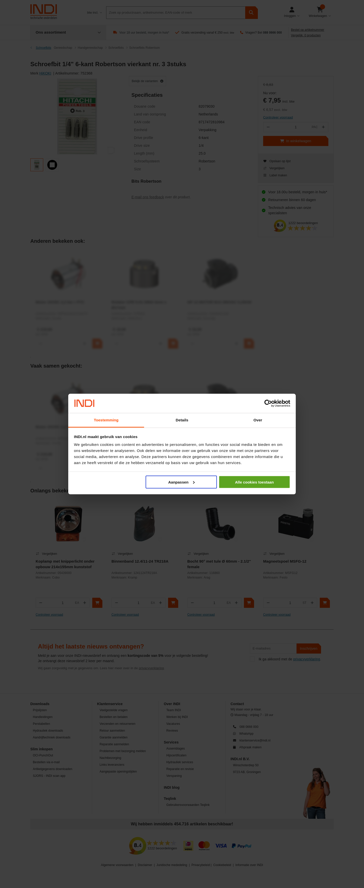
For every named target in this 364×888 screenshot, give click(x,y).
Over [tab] (258, 420)
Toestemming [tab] (106, 420)
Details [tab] (182, 420)
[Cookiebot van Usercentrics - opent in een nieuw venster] (268, 403)
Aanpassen (181, 482)
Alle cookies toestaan (254, 482)
